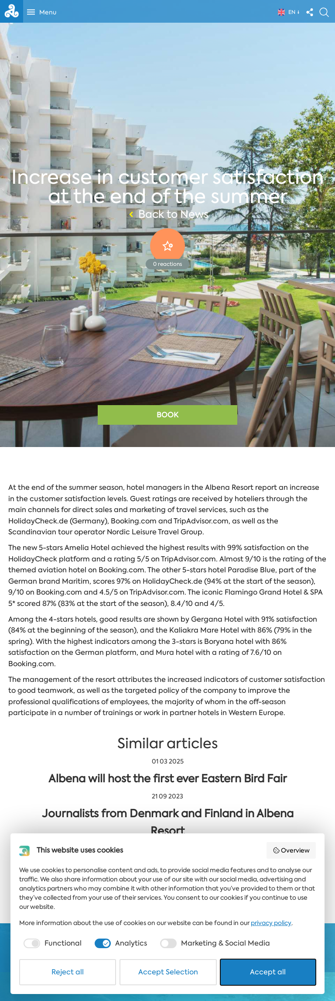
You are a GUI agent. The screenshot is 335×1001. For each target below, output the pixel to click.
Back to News (167, 214)
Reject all (67, 972)
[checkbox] (51, 943)
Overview (291, 850)
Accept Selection (168, 972)
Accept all (268, 972)
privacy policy (271, 923)
